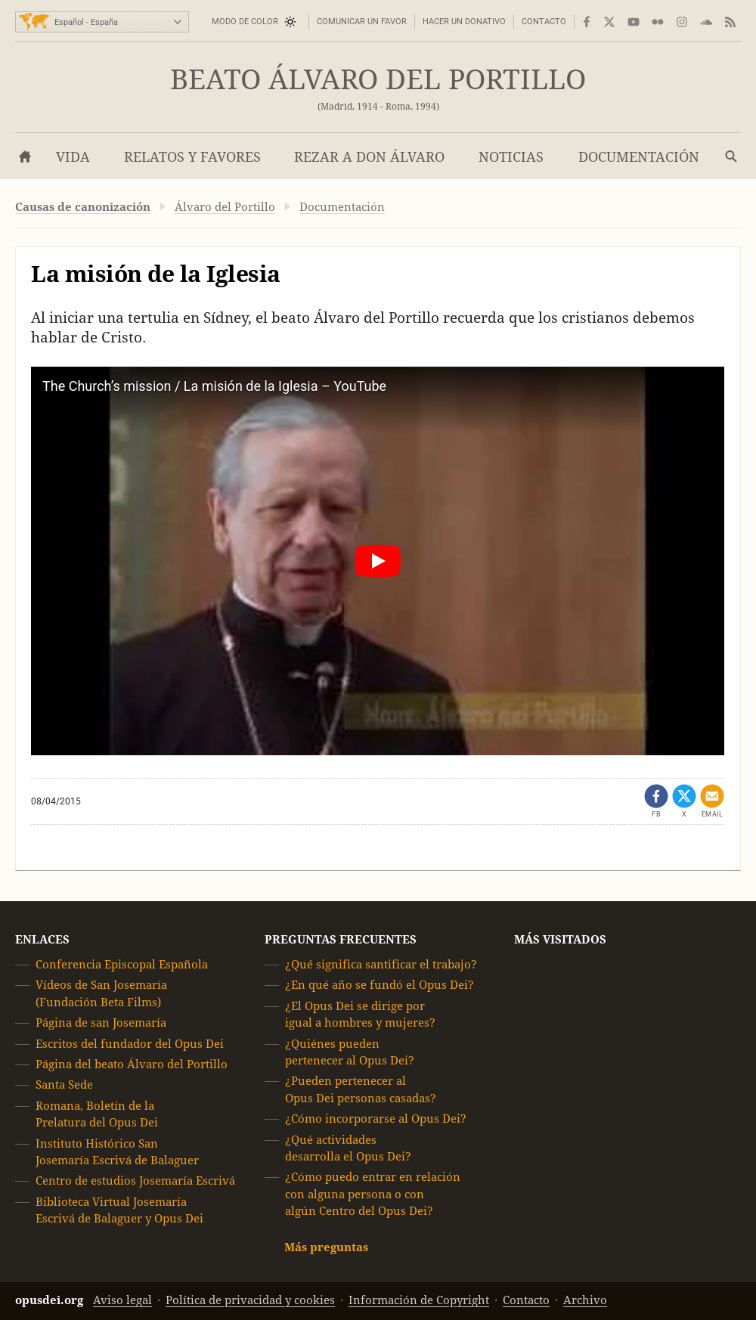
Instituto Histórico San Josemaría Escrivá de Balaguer (117, 1152)
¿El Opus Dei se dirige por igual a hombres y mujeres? (360, 1014)
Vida (73, 157)
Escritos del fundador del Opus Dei (130, 1043)
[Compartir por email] (712, 801)
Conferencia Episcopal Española (122, 964)
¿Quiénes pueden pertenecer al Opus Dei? (349, 1052)
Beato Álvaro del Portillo (378, 80)
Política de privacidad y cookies (250, 1300)
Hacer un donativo (464, 21)
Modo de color (245, 21)
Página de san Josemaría (101, 1022)
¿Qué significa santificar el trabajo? (381, 964)
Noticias (511, 157)
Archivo (585, 1300)
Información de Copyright (419, 1300)
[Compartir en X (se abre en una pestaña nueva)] (684, 801)
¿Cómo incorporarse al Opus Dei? (375, 1118)
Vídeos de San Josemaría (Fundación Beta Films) (101, 994)
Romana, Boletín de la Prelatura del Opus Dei (97, 1114)
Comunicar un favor (362, 21)
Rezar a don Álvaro (369, 157)
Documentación (638, 157)
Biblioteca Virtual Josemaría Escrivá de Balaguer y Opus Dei (119, 1210)
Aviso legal (122, 1300)
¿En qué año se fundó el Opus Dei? (379, 985)
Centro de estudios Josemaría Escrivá (135, 1181)
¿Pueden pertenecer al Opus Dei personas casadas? (360, 1090)
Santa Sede (64, 1085)
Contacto (544, 21)
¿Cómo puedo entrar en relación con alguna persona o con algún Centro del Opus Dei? (372, 1194)
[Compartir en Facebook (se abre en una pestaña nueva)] (656, 801)
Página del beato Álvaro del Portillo (132, 1064)
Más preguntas (326, 1247)
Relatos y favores (192, 157)
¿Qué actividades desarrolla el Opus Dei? (348, 1148)
